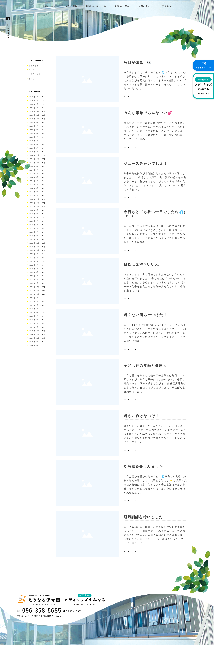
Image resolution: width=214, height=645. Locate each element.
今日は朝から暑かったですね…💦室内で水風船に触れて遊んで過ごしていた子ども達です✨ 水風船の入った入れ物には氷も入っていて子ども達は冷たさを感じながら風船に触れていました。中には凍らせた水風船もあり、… (155, 484)
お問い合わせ (145, 6)
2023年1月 (34, 239)
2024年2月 (34, 192)
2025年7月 (34, 130)
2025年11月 (34, 115)
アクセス (167, 6)
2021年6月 (34, 309)
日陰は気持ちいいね (141, 264)
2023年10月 (34, 206)
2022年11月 (34, 247)
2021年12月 (34, 287)
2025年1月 (34, 152)
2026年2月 (34, 104)
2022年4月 (34, 272)
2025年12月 (34, 111)
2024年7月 (34, 173)
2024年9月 (34, 166)
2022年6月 (34, 265)
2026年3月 (34, 100)
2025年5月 (34, 137)
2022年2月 (34, 279)
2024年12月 (34, 155)
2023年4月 (34, 228)
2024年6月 (34, 177)
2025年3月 (34, 144)
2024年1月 (34, 195)
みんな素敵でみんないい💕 (148, 113)
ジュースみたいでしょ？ (146, 163)
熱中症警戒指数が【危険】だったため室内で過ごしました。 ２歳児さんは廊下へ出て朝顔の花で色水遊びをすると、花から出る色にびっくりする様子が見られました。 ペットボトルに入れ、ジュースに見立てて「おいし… (155, 181)
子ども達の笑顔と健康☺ (145, 365)
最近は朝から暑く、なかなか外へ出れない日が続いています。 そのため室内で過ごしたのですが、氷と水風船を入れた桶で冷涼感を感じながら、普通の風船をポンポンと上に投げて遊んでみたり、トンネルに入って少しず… (155, 434)
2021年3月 (34, 320)
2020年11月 (34, 334)
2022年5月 (34, 269)
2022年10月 (34, 250)
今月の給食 (36, 74)
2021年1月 (34, 327)
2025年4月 (34, 141)
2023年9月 (34, 210)
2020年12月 (34, 331)
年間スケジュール (96, 6)
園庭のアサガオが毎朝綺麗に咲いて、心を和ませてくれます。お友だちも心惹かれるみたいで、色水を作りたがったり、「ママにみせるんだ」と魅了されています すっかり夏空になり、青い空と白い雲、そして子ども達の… (154, 131)
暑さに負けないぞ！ (141, 416)
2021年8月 (34, 301)
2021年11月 (34, 290)
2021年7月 (34, 305)
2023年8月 (34, 214)
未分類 (32, 79)
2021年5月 (34, 312)
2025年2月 (34, 148)
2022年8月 (34, 258)
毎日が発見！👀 (138, 62)
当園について (49, 6)
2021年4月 (34, 316)
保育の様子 (34, 66)
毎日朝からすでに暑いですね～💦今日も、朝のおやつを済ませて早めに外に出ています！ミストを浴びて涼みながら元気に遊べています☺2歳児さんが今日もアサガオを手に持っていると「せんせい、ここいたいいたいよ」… (155, 80)
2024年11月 (34, 159)
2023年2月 (34, 236)
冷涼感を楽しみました (143, 466)
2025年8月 (34, 126)
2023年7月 (34, 217)
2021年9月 (34, 298)
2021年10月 (34, 294)
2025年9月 (34, 122)
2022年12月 (34, 243)
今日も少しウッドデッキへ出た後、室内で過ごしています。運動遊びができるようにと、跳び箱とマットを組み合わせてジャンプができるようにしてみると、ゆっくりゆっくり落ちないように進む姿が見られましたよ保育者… (154, 234)
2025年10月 (34, 119)
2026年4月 (34, 97)
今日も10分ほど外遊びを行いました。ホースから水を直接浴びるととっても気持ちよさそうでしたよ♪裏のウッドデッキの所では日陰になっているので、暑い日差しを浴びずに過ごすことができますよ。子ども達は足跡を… (155, 333)
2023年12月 (34, 199)
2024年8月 (34, 170)
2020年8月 (34, 345)
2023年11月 (34, 203)
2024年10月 (34, 163)
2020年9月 (34, 342)
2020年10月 (34, 338)
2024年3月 (34, 188)
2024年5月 (34, 181)
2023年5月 (34, 225)
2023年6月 (34, 221)
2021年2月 (34, 323)
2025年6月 (34, 133)
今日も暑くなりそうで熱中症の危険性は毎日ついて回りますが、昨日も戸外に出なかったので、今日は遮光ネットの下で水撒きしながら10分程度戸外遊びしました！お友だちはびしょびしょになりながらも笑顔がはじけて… (155, 383)
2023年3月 (34, 232)
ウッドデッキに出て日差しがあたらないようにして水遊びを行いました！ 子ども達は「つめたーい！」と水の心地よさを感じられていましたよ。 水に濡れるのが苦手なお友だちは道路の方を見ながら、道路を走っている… (155, 282)
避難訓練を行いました (143, 517)
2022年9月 (34, 254)
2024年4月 (34, 184)
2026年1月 (34, 108)
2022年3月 (34, 276)
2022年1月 (34, 283)
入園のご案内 (122, 6)
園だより (33, 69)
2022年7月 (34, 261)
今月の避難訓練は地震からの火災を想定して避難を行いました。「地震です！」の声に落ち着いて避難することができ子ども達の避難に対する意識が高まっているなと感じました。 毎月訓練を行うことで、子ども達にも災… (155, 535)
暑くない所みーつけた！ (145, 315)
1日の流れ (71, 6)
